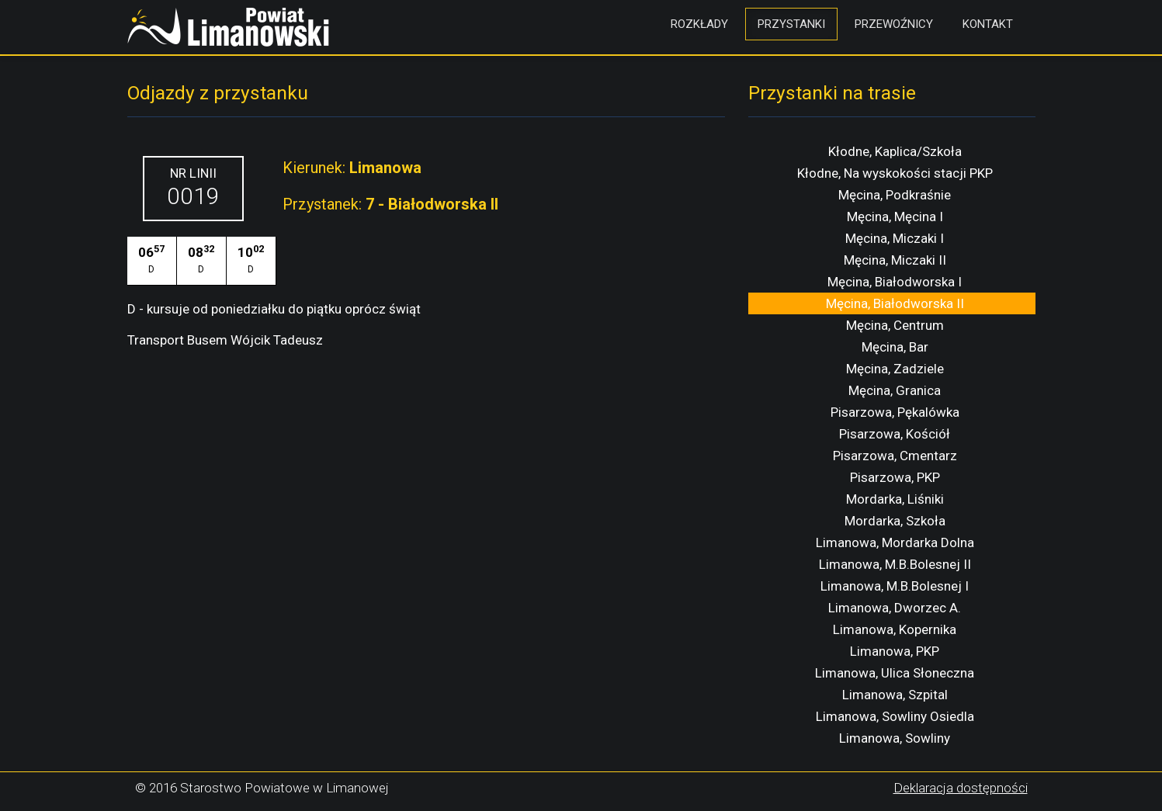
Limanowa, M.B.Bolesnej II (895, 564)
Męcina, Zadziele (895, 368)
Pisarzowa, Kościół (894, 434)
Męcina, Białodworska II (895, 303)
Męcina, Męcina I (895, 216)
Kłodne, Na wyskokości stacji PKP (895, 173)
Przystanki (791, 24)
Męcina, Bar (895, 347)
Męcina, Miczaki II (895, 260)
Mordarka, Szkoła (895, 521)
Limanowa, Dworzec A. (894, 607)
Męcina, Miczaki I (894, 238)
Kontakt (988, 24)
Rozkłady (699, 24)
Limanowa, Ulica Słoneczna (894, 673)
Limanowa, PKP (894, 651)
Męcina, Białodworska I (894, 281)
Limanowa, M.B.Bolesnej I (894, 586)
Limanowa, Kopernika (894, 629)
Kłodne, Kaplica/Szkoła (895, 151)
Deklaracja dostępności (960, 787)
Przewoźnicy (894, 24)
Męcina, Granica (894, 390)
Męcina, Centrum (895, 325)
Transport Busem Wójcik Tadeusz (225, 340)
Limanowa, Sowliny (894, 738)
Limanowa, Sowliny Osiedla (895, 716)
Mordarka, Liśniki (895, 499)
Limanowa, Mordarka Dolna (895, 542)
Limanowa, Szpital (895, 694)
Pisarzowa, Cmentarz (895, 455)
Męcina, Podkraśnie (894, 195)
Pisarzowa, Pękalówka (895, 412)
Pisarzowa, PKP (895, 477)
